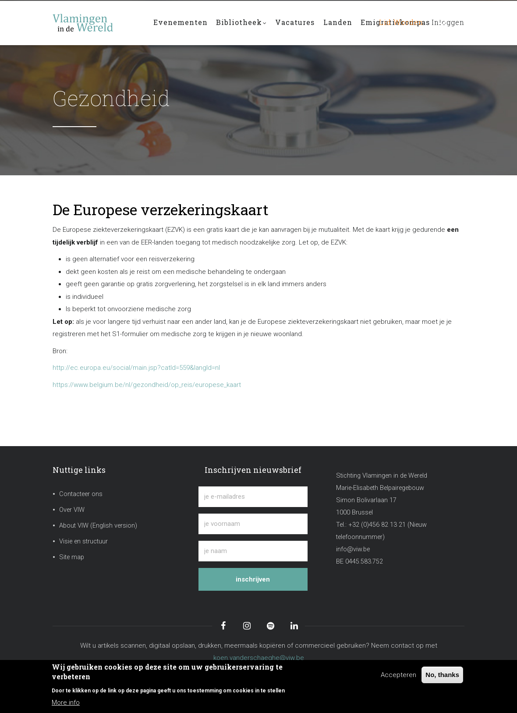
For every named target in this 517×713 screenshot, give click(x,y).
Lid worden (398, 22)
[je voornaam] (252, 524)
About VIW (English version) (98, 525)
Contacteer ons (81, 494)
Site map (71, 557)
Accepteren (398, 675)
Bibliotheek (241, 23)
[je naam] (252, 551)
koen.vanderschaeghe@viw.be (258, 658)
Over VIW (72, 510)
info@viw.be (353, 549)
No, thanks (442, 674)
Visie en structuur (83, 541)
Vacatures (295, 22)
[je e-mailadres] (252, 496)
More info (66, 702)
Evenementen (180, 22)
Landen (338, 22)
